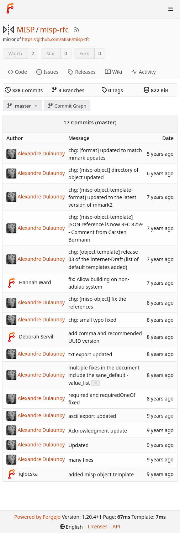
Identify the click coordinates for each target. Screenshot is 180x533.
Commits (24, 90)
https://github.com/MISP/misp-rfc (56, 39)
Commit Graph (67, 106)
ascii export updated (92, 416)
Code (17, 71)
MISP (26, 29)
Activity (143, 71)
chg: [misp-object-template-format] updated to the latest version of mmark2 (102, 197)
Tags (112, 90)
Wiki (113, 71)
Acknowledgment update (97, 430)
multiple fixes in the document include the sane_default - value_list (103, 375)
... (95, 382)
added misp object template (101, 474)
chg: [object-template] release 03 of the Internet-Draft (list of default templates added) (103, 259)
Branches (68, 90)
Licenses (98, 526)
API (116, 526)
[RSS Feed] (77, 29)
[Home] (10, 9)
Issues (47, 71)
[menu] (71, 526)
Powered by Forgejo (37, 516)
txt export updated (90, 354)
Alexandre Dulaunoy (41, 153)
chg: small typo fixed (92, 319)
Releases (81, 71)
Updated (78, 445)
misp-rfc (54, 29)
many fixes (81, 459)
